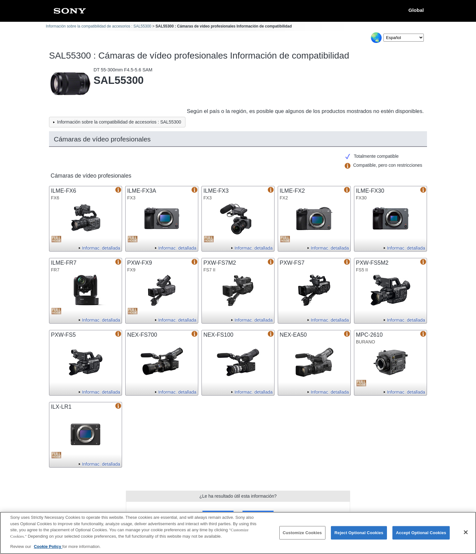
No (257, 515)
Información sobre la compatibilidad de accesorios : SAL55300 (98, 26)
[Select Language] (403, 38)
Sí (218, 515)
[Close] (466, 536)
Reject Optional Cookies (358, 536)
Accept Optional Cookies (421, 536)
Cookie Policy (48, 550)
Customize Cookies (302, 536)
